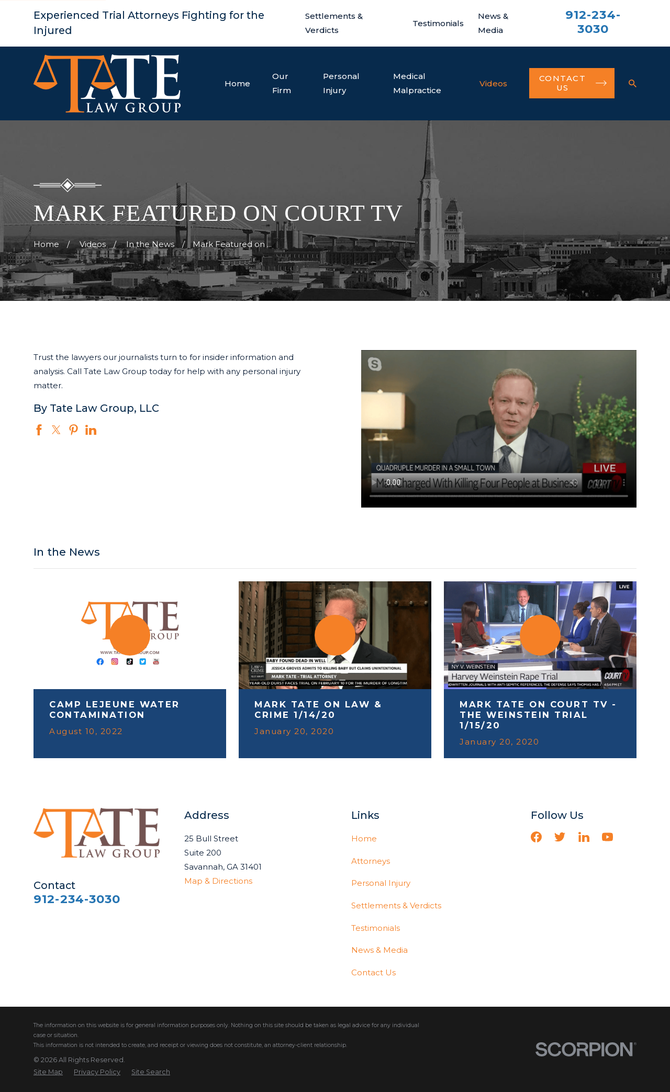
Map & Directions (218, 881)
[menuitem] (48, 1072)
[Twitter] (559, 836)
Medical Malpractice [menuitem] (417, 83)
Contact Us (373, 972)
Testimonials (438, 23)
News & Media (379, 950)
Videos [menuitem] (493, 83)
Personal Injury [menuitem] (341, 83)
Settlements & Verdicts (396, 905)
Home (364, 838)
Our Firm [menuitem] (281, 83)
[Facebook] (536, 836)
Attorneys (370, 861)
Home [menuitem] (237, 83)
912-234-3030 (593, 21)
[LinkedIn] (583, 836)
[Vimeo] (631, 836)
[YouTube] (607, 836)
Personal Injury (380, 883)
